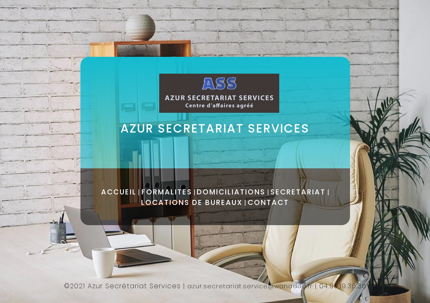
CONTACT (268, 202)
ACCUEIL (118, 192)
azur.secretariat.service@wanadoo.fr (249, 286)
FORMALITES (167, 192)
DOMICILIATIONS (231, 192)
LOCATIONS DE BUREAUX (192, 202)
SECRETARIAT (298, 192)
